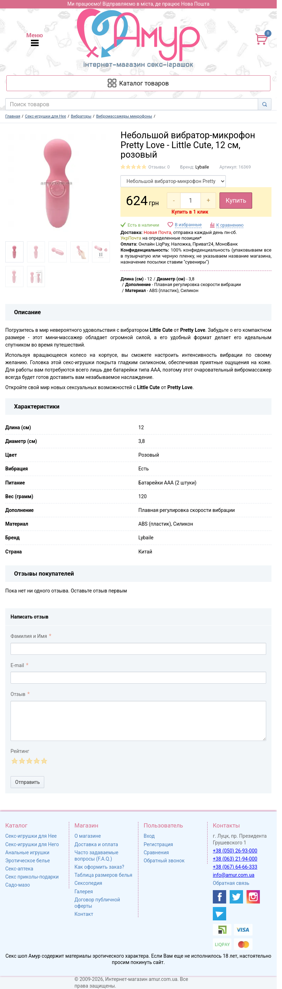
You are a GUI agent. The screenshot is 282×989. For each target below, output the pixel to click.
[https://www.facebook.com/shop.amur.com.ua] (219, 897)
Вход (149, 836)
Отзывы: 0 (159, 167)
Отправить (27, 782)
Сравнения (156, 852)
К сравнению (230, 225)
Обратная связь (231, 883)
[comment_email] (138, 678)
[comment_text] (138, 721)
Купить (235, 200)
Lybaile (202, 167)
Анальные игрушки (27, 852)
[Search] (264, 104)
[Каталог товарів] (138, 83)
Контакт (83, 914)
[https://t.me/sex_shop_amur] (219, 913)
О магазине (87, 836)
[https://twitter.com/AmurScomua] (236, 897)
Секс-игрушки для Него (32, 844)
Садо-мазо (17, 885)
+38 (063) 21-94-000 (235, 859)
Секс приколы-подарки (32, 877)
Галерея (83, 891)
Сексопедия (88, 883)
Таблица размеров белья (103, 875)
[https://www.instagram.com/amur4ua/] (253, 897)
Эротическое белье (27, 860)
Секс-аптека (19, 868)
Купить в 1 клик (189, 212)
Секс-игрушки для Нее (31, 836)
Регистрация (158, 844)
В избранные (188, 224)
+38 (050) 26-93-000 (235, 851)
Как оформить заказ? (99, 867)
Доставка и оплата (96, 844)
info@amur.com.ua (233, 875)
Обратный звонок (164, 860)
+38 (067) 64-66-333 (235, 867)
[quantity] (190, 200)
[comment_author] (138, 649)
